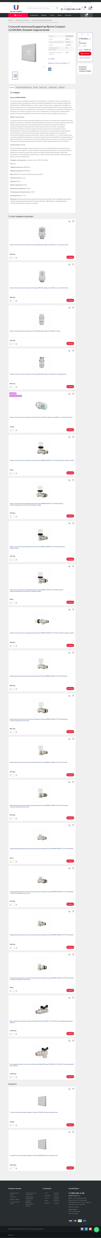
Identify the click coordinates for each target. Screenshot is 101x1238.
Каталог (19, 15)
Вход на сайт (88, 3)
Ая (14, 1235)
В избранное (82, 35)
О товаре (11, 87)
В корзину (86, 53)
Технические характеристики (24, 87)
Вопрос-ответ (43, 87)
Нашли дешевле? (83, 43)
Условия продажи (56, 1197)
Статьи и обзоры (56, 1193)
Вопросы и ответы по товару (59, 63)
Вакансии (56, 1201)
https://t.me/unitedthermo (86, 1228)
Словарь (56, 1203)
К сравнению (88, 35)
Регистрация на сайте (14, 1193)
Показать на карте (73, 1207)
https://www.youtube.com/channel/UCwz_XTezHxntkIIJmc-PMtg (90, 1228)
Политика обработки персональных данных (30, 1203)
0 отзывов (51, 59)
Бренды (43, 15)
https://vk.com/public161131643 (82, 1228)
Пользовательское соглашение (31, 1193)
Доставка (68, 15)
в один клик (85, 58)
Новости (47, 1203)
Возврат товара (14, 1199)
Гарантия (12, 1197)
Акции (60, 15)
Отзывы (35, 87)
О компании (34, 15)
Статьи (52, 15)
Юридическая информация (29, 1197)
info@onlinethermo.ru (74, 1195)
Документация (53, 87)
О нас (46, 1193)
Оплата (47, 1198)
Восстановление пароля (14, 1202)
